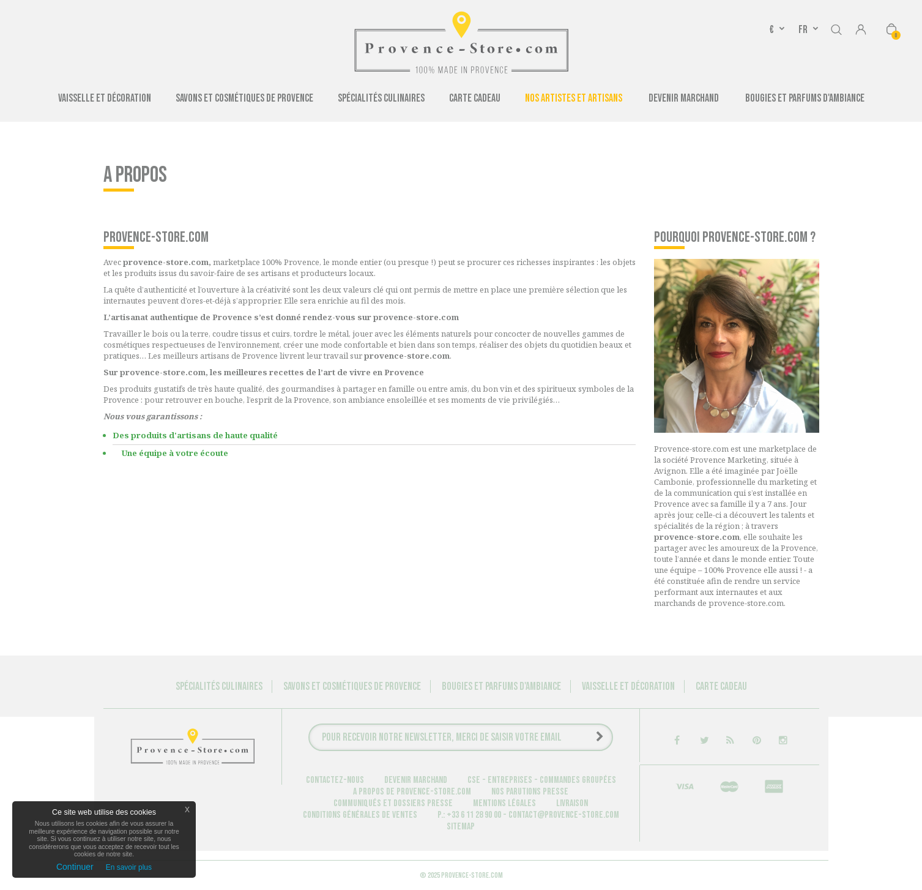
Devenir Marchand (684, 98)
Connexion (861, 30)
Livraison (572, 803)
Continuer (75, 867)
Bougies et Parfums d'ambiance (804, 98)
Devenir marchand (415, 780)
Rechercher (836, 27)
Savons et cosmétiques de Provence (244, 98)
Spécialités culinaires (381, 98)
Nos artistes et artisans (573, 98)
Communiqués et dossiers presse (393, 803)
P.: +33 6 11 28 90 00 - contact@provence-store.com (528, 815)
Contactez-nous (335, 780)
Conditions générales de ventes (360, 815)
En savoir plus (129, 867)
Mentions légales (504, 803)
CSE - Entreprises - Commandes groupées (541, 780)
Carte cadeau (474, 98)
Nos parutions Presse (529, 792)
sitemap (461, 826)
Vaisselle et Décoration (104, 98)
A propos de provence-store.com (412, 792)
